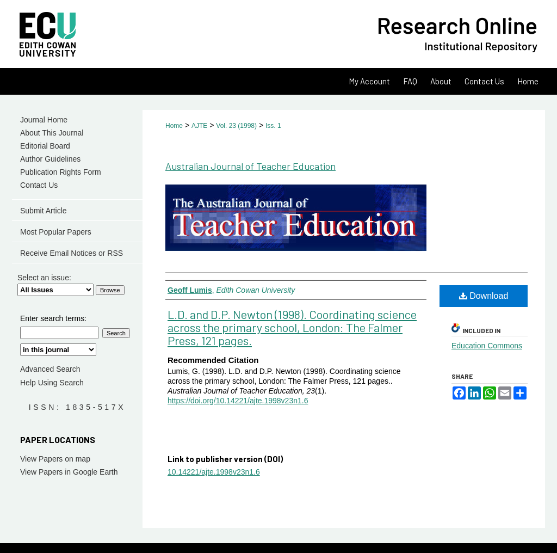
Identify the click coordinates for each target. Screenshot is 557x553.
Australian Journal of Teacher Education (250, 166)
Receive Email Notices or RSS (71, 253)
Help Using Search (52, 382)
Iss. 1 (273, 126)
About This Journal (51, 132)
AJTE (199, 126)
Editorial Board (45, 146)
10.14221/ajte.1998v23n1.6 (214, 472)
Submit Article (43, 210)
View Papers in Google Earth (69, 472)
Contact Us (39, 185)
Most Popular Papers (55, 232)
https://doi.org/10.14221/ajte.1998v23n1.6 (238, 400)
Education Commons (486, 345)
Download (484, 295)
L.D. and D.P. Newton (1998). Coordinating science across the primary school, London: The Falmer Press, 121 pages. (292, 327)
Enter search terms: (53, 318)
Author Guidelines (50, 159)
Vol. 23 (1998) (236, 126)
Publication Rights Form (60, 172)
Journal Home (43, 119)
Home (174, 126)
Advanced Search (50, 369)
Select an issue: (44, 277)
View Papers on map (55, 458)
